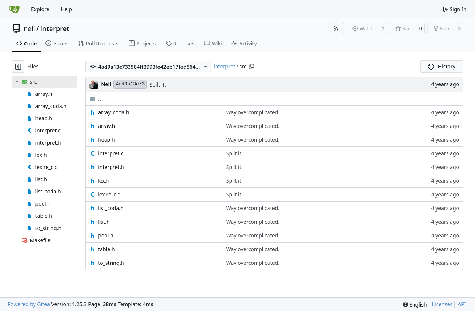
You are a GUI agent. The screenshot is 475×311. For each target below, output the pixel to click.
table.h (106, 249)
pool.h (105, 235)
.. (95, 98)
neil (29, 28)
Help (66, 9)
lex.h (103, 180)
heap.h (106, 139)
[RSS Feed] (336, 28)
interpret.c (110, 153)
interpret (54, 28)
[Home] (14, 9)
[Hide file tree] (18, 66)
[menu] (415, 304)
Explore (40, 9)
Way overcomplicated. (252, 112)
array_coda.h (113, 112)
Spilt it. (157, 84)
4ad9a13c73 (130, 84)
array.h (106, 125)
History (441, 66)
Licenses (442, 304)
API (462, 304)
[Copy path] (251, 66)
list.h (103, 221)
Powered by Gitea (28, 304)
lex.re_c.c (109, 194)
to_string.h (111, 262)
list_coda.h (110, 208)
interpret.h (111, 166)
